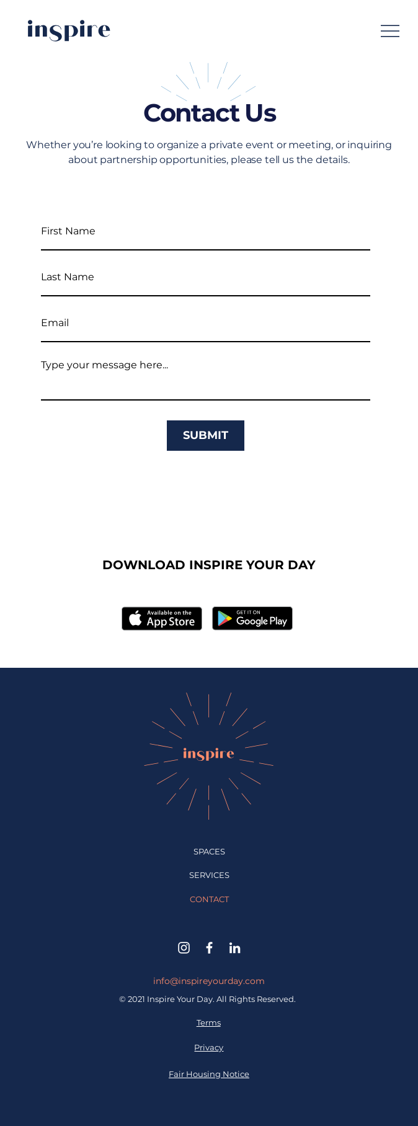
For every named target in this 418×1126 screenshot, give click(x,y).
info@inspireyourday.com (209, 980)
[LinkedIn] (234, 947)
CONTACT (209, 899)
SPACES (209, 851)
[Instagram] (184, 947)
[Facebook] (209, 947)
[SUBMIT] (205, 435)
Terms (209, 1022)
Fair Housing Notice (209, 1074)
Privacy (208, 1047)
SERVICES (209, 875)
